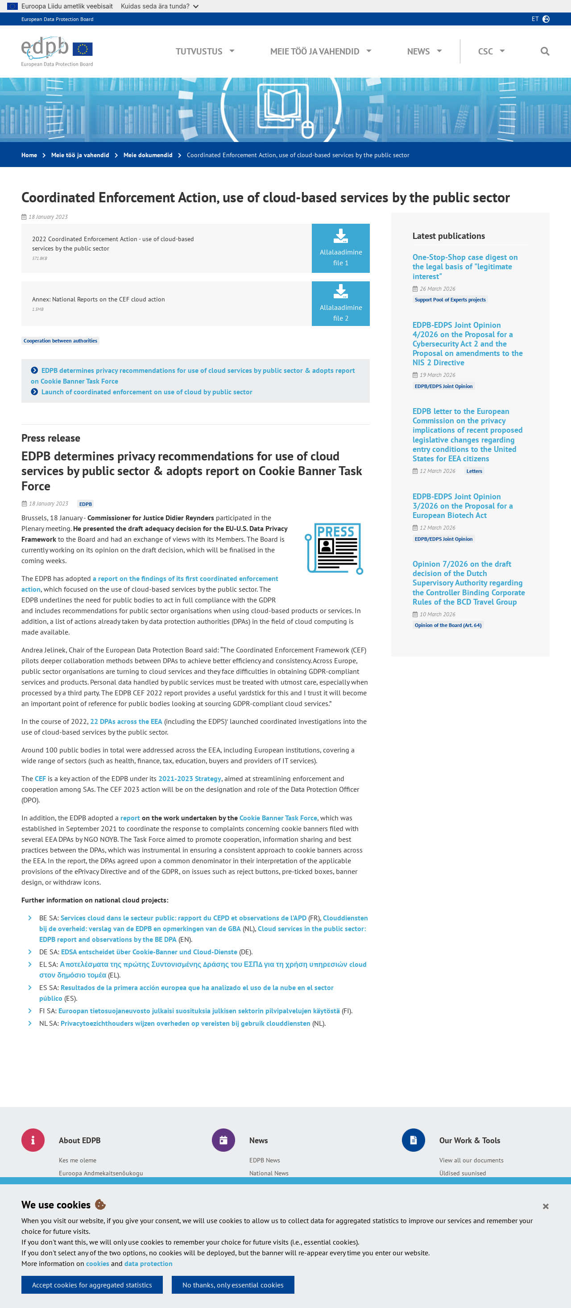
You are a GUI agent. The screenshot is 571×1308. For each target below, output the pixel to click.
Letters (474, 471)
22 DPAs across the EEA (126, 721)
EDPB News (264, 1160)
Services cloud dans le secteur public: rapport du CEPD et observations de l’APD (183, 917)
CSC (485, 51)
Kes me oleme (77, 1160)
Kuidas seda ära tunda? (160, 6)
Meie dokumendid (148, 155)
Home (29, 155)
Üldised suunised (462, 1173)
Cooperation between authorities (60, 340)
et (535, 19)
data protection (148, 1263)
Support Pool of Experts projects (450, 299)
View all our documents (471, 1160)
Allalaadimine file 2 (340, 303)
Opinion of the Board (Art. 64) (448, 625)
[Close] (546, 1206)
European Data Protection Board (57, 19)
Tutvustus (199, 51)
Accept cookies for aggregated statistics (92, 1284)
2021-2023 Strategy (189, 778)
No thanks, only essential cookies (233, 1284)
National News (269, 1173)
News (418, 51)
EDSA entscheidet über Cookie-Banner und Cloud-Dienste (149, 951)
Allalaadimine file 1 (340, 248)
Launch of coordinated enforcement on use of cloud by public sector (146, 391)
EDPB (85, 503)
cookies (97, 1263)
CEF (40, 778)
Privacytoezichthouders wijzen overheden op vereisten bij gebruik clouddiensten (185, 1023)
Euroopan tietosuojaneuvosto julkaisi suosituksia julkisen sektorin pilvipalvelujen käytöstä (199, 1010)
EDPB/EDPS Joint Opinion (444, 385)
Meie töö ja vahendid (315, 51)
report (130, 817)
